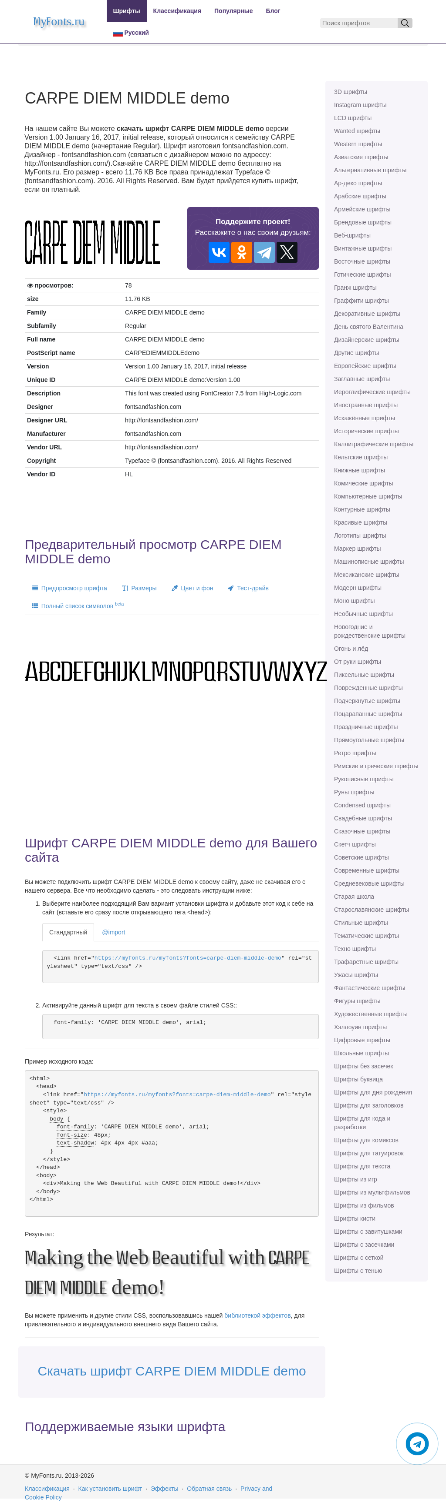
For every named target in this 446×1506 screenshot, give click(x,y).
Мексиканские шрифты (366, 574)
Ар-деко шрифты (358, 183)
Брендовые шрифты (363, 222)
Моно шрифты (354, 600)
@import (113, 932)
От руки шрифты (357, 661)
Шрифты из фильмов (364, 1205)
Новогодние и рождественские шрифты (369, 631)
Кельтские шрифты (361, 457)
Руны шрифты (354, 792)
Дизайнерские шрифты (366, 339)
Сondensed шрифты (362, 805)
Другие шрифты (356, 352)
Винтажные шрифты (363, 248)
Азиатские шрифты (361, 157)
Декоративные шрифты (367, 313)
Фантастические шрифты (369, 987)
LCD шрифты (353, 117)
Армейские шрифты (362, 209)
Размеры (139, 588)
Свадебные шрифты (363, 818)
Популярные (233, 10)
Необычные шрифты (363, 613)
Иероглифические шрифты (372, 391)
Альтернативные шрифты (370, 170)
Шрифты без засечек (363, 1066)
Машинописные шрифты (369, 561)
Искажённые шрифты (364, 418)
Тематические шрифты (366, 935)
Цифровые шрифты (362, 1040)
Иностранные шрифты (366, 405)
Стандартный (68, 932)
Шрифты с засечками (364, 1244)
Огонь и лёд (351, 648)
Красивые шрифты (360, 522)
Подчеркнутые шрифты (367, 700)
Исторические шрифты (366, 431)
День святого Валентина (368, 326)
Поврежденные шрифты (368, 687)
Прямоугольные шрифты (369, 739)
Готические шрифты (362, 274)
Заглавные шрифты (362, 378)
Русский (131, 33)
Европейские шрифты (365, 365)
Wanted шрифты (357, 130)
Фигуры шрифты (357, 1000)
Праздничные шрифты (366, 726)
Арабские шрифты (360, 196)
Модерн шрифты (358, 587)
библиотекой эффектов (257, 1315)
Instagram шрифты (360, 104)
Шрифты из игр (355, 1179)
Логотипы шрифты (360, 535)
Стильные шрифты (361, 922)
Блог (273, 10)
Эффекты (165, 1488)
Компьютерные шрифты (368, 496)
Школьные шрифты (361, 1053)
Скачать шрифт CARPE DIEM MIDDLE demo (171, 1371)
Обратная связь (209, 1488)
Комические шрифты (363, 483)
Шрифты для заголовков (368, 1105)
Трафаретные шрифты (366, 961)
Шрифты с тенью (358, 1270)
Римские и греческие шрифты (376, 766)
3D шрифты (350, 91)
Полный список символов (78, 605)
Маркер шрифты (357, 548)
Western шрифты (358, 144)
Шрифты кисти (354, 1218)
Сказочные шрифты (362, 831)
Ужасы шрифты (356, 974)
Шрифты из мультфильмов (372, 1192)
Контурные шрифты (362, 509)
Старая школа (354, 896)
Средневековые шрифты (369, 883)
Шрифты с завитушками (368, 1231)
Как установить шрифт (110, 1488)
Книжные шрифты (359, 470)
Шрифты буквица (358, 1079)
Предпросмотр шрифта (69, 588)
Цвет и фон (192, 588)
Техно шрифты (355, 948)
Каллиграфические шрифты (373, 444)
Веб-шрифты (352, 235)
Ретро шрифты (355, 753)
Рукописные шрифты (364, 779)
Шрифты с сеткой (359, 1257)
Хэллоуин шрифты (360, 1027)
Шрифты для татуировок (369, 1153)
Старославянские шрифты (371, 909)
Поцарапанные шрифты (368, 713)
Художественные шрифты (371, 1014)
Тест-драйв (248, 588)
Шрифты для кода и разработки (362, 1123)
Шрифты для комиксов (366, 1140)
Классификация (177, 10)
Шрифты (126, 10)
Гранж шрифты (355, 287)
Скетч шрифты (355, 844)
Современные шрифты (366, 870)
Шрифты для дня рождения (373, 1092)
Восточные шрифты (362, 261)
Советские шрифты (361, 857)
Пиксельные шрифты (364, 674)
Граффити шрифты (361, 300)
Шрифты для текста (362, 1166)
